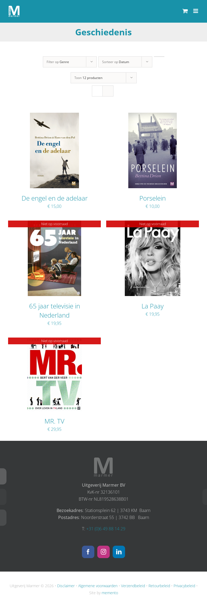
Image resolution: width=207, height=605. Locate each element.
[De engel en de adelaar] (54, 116)
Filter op (58, 62)
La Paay (153, 305)
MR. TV (54, 421)
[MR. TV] (54, 341)
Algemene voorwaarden (98, 585)
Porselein (152, 198)
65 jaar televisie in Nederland (54, 310)
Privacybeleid (184, 585)
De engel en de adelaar (55, 198)
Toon (88, 77)
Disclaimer (66, 585)
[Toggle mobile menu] (196, 11)
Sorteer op (115, 62)
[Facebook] (88, 552)
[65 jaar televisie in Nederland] (54, 224)
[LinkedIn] (119, 552)
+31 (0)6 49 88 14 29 (105, 529)
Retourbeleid (159, 585)
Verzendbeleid (133, 585)
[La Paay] (153, 224)
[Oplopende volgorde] (159, 56)
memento (110, 592)
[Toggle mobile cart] (185, 11)
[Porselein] (152, 116)
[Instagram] (103, 552)
